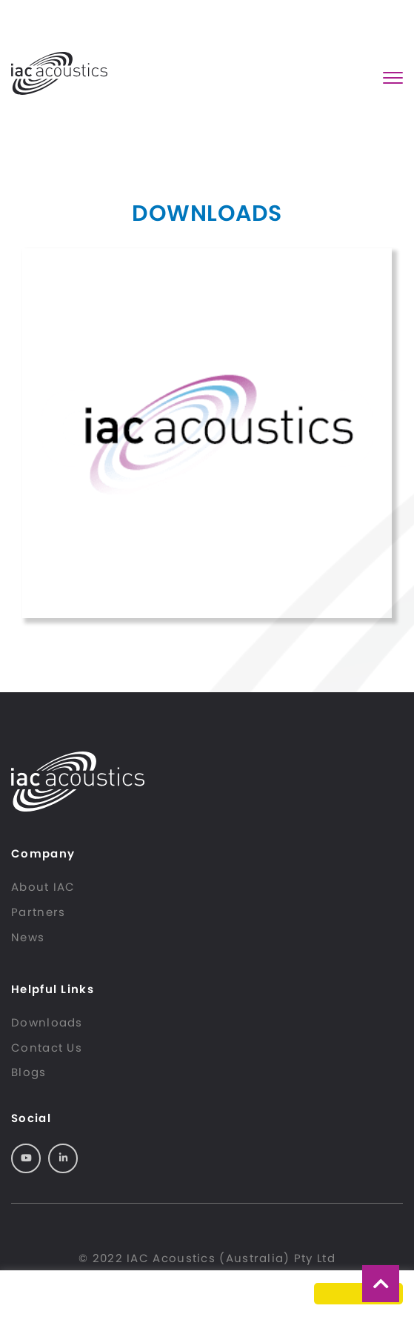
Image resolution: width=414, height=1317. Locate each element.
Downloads (47, 1022)
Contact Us (46, 1047)
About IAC (43, 887)
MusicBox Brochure (207, 433)
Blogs (29, 1072)
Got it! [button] (358, 1293)
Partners (38, 912)
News (27, 937)
